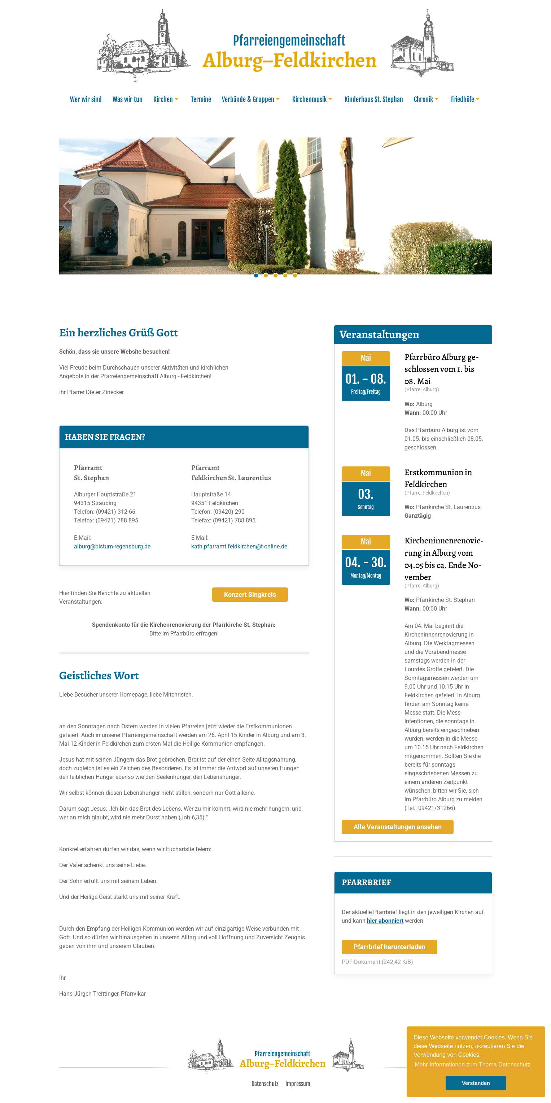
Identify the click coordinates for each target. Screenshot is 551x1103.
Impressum (297, 1083)
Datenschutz (265, 1083)
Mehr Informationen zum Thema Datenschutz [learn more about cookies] (472, 1064)
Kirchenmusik (313, 99)
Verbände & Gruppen (251, 99)
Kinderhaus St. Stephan (374, 99)
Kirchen (166, 99)
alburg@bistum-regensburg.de (112, 546)
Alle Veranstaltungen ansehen (398, 827)
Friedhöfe (466, 99)
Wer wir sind (86, 99)
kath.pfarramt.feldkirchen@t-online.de (239, 546)
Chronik (427, 99)
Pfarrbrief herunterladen (389, 947)
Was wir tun (128, 99)
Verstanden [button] (476, 1083)
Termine (201, 99)
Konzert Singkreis (250, 594)
